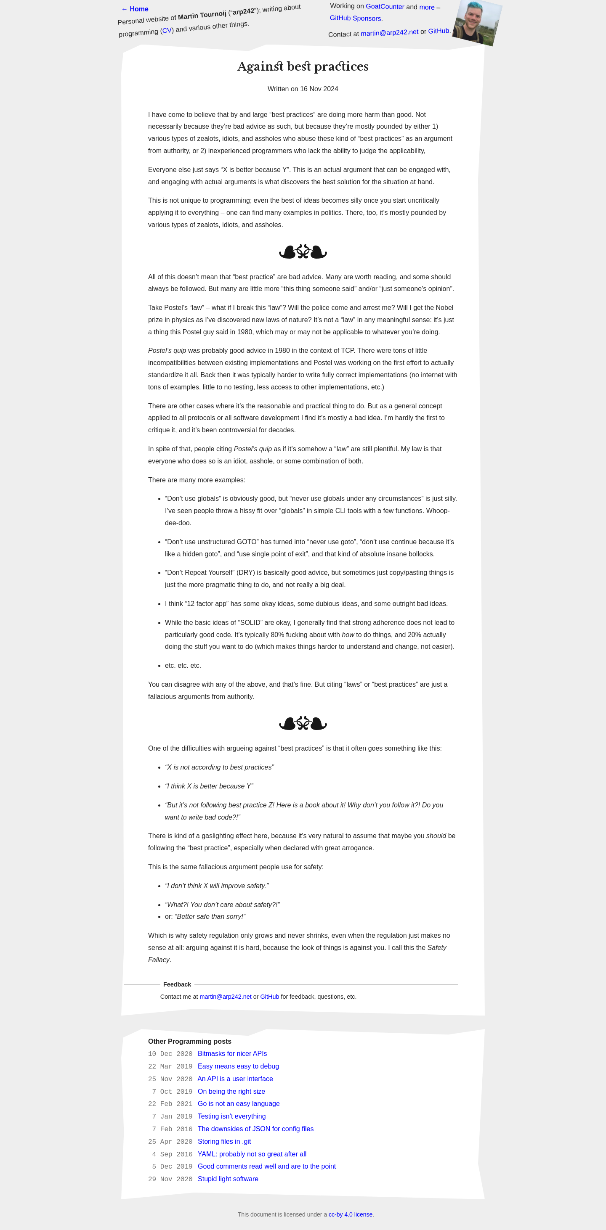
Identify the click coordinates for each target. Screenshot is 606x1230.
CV (167, 30)
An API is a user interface (235, 1079)
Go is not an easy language (239, 1104)
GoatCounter (385, 7)
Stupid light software (228, 1179)
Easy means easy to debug (238, 1066)
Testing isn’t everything (232, 1116)
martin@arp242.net (390, 32)
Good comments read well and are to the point (267, 1166)
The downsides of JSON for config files (256, 1129)
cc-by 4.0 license (350, 1214)
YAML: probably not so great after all (252, 1154)
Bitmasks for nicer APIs (232, 1054)
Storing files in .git (224, 1141)
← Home (135, 9)
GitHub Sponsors (355, 18)
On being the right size (231, 1091)
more (427, 7)
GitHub (438, 31)
